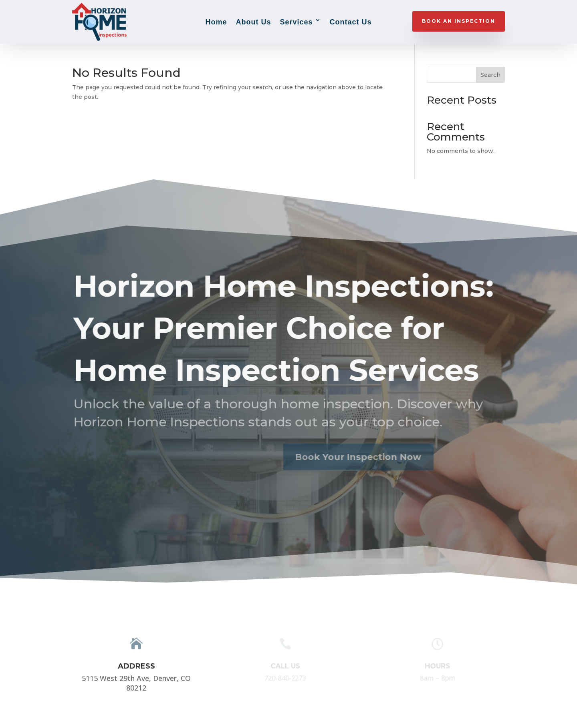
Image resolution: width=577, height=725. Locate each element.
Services (296, 22)
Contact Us (351, 22)
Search (490, 74)
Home (216, 22)
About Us (253, 22)
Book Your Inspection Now (348, 457)
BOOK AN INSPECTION (458, 21)
